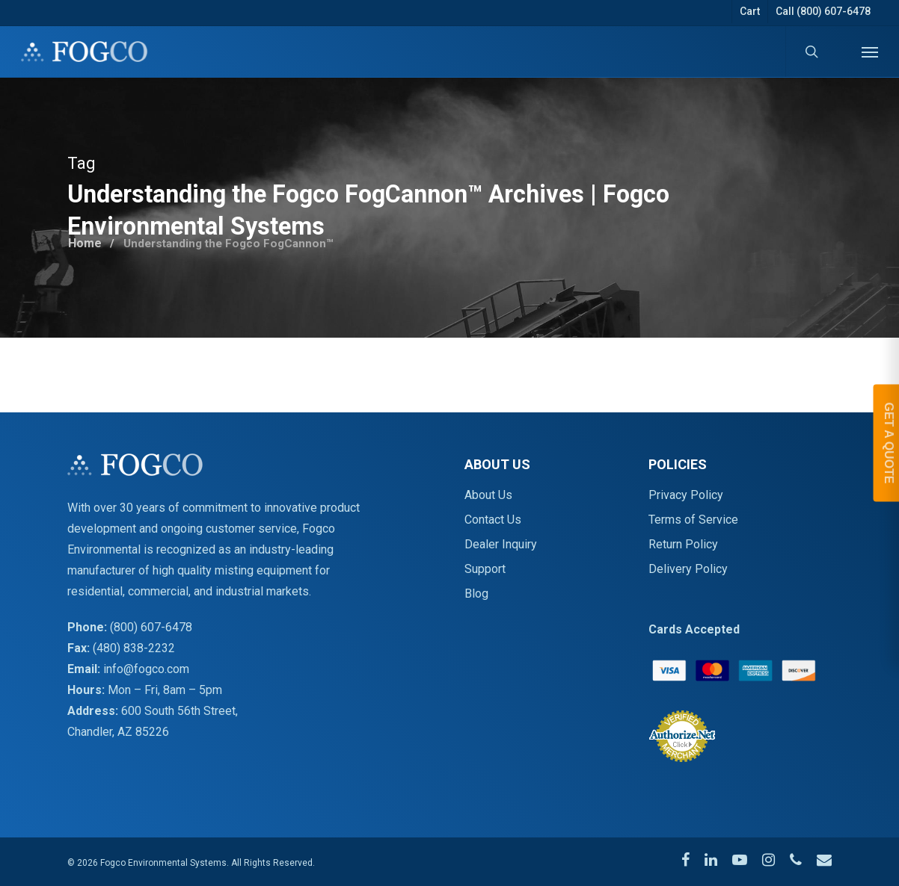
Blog (476, 593)
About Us (488, 495)
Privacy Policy (685, 495)
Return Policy (683, 544)
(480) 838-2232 (134, 648)
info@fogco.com (146, 669)
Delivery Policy (688, 569)
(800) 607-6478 (151, 627)
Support (485, 569)
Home (85, 240)
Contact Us (492, 519)
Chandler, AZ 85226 (118, 732)
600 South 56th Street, (179, 711)
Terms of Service (693, 519)
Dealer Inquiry (500, 544)
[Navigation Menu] (870, 51)
